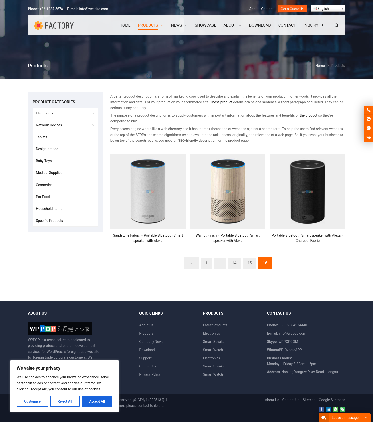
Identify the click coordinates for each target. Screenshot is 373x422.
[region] (64, 386)
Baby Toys (44, 161)
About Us (146, 325)
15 (249, 263)
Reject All (65, 401)
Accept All (97, 401)
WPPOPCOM (288, 342)
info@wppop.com (292, 333)
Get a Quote (292, 9)
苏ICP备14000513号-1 (150, 400)
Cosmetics (44, 185)
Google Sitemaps (332, 400)
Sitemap (309, 400)
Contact (267, 9)
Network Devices (49, 125)
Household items (49, 209)
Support (145, 358)
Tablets (41, 137)
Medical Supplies (49, 173)
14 (233, 263)
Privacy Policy (149, 374)
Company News (151, 342)
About (254, 9)
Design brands (47, 149)
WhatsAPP (293, 350)
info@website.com (93, 9)
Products (146, 333)
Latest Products (215, 325)
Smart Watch (213, 350)
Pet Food (43, 197)
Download (147, 350)
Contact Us (147, 366)
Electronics (44, 113)
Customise (32, 401)
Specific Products (49, 221)
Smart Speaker (214, 342)
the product (308, 115)
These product (221, 102)
